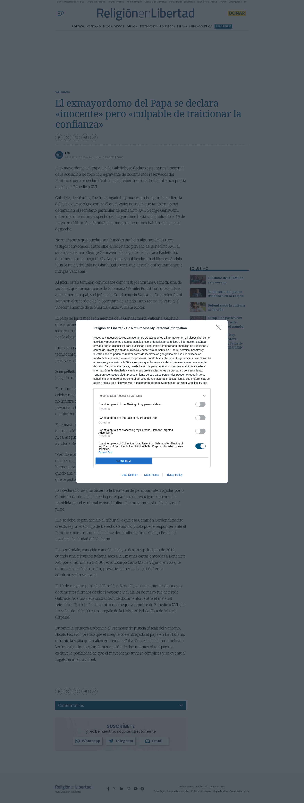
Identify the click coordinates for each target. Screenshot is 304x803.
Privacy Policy (173, 474)
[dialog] (152, 401)
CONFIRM (123, 460)
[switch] (200, 404)
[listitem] (152, 396)
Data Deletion (130, 474)
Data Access (151, 474)
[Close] (219, 328)
